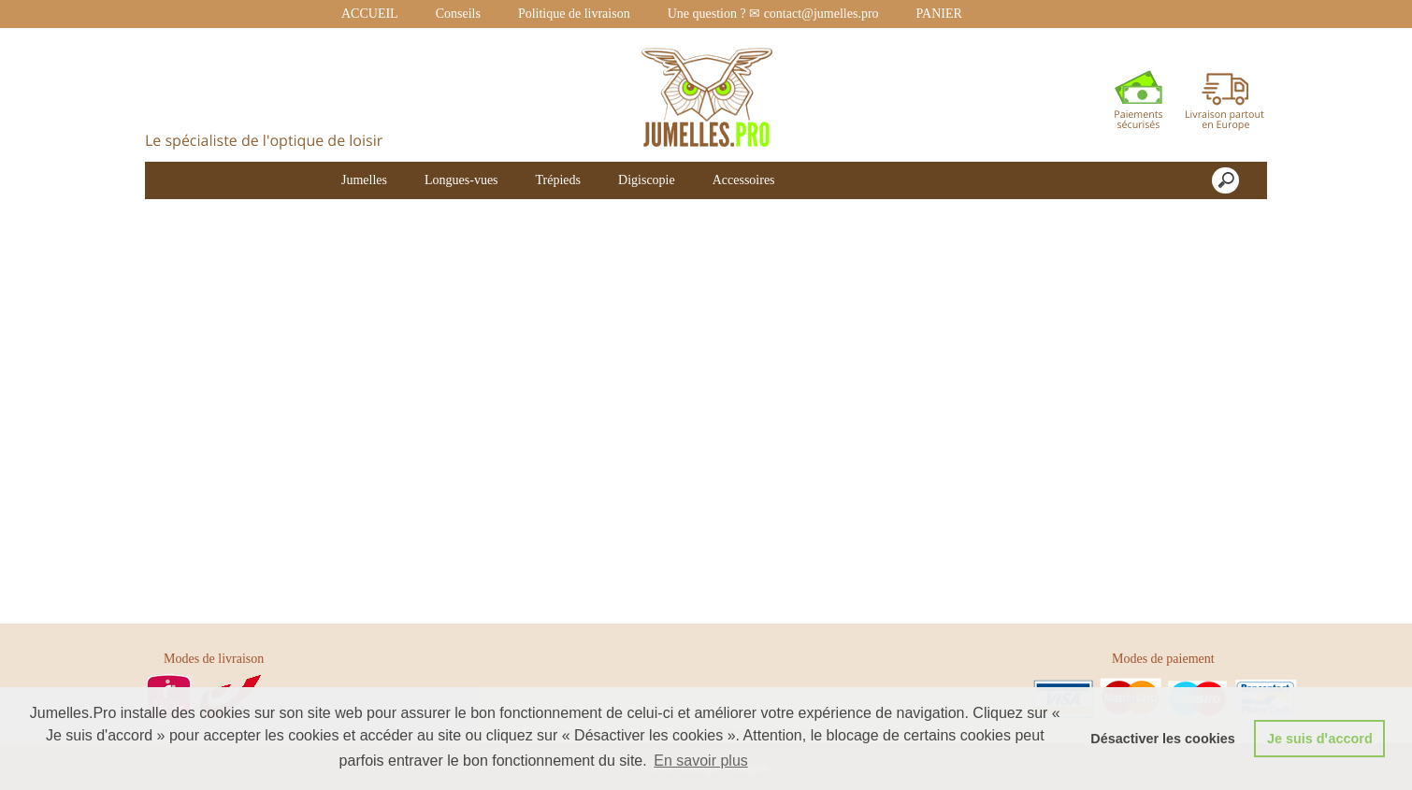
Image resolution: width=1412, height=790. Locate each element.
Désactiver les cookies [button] (1162, 738)
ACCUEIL (369, 14)
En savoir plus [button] (701, 760)
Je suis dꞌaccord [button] (1320, 738)
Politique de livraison (574, 14)
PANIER (939, 14)
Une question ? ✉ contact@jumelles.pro (773, 14)
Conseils (458, 14)
